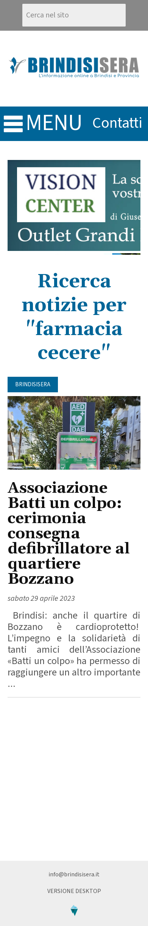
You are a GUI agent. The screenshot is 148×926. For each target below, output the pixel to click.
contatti (117, 123)
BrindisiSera (32, 385)
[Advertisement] (74, 779)
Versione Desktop (74, 891)
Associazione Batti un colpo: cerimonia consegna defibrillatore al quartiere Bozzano (69, 534)
